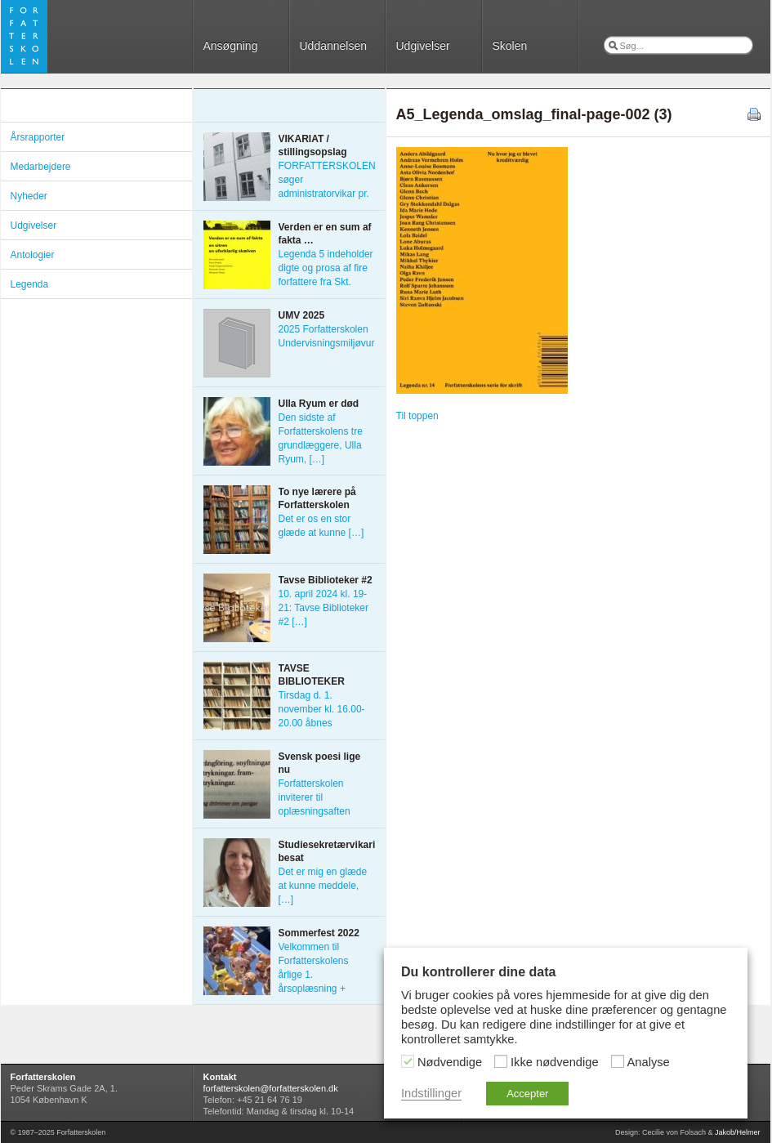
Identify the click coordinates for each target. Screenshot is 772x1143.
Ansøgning (230, 45)
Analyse (648, 1062)
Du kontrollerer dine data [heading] (478, 972)
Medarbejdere (41, 166)
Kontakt (220, 1077)
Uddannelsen (334, 45)
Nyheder (29, 196)
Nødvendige (449, 1062)
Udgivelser (423, 45)
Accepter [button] (527, 1093)
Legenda (30, 284)
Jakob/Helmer (738, 1132)
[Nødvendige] (407, 1061)
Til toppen (417, 416)
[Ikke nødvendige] (500, 1061)
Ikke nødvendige (555, 1062)
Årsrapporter (38, 137)
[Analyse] (617, 1061)
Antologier (33, 255)
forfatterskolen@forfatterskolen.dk (270, 1088)
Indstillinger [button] (431, 1093)
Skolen (510, 45)
